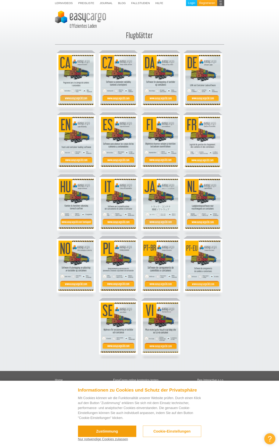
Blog (122, 3)
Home (59, 380)
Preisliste (86, 3)
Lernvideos (64, 3)
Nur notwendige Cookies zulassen (103, 439)
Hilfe (159, 3)
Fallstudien (140, 3)
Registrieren (207, 3)
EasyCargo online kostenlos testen (135, 380)
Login (191, 3)
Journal (106, 3)
